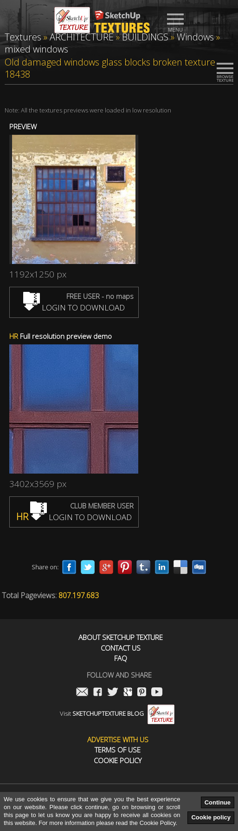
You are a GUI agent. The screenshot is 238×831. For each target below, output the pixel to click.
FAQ (120, 658)
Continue (218, 802)
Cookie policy (211, 817)
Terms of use (118, 749)
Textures (23, 37)
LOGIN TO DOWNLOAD (74, 307)
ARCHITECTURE (82, 37)
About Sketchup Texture (120, 637)
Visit (117, 713)
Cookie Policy (118, 760)
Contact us (121, 648)
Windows (195, 37)
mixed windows (36, 49)
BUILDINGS (145, 37)
